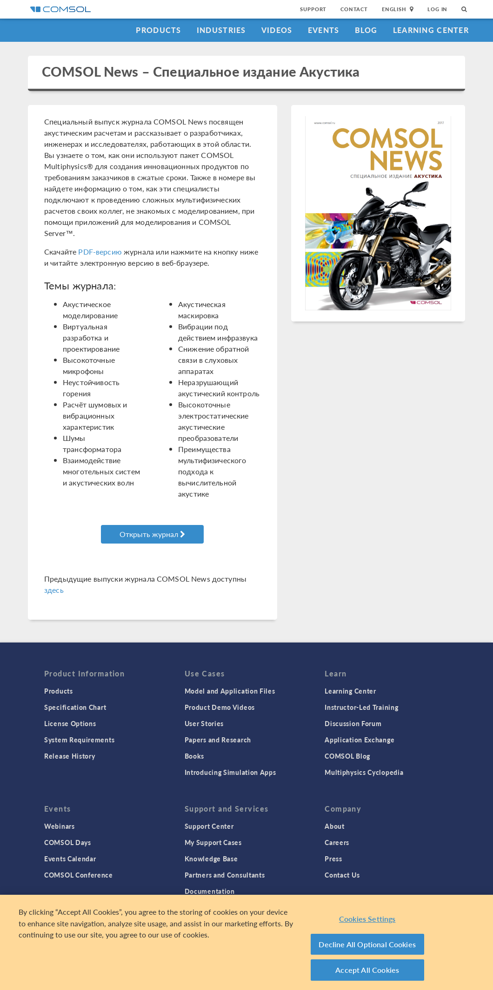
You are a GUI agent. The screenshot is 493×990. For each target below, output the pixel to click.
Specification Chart (75, 707)
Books (195, 756)
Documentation (210, 891)
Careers (337, 842)
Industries (221, 30)
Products (158, 30)
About (335, 826)
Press (333, 858)
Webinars (59, 826)
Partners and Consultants (225, 874)
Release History (69, 756)
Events (324, 30)
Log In (437, 9)
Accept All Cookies (367, 970)
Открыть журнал (152, 534)
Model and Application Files (230, 690)
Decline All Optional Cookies (367, 944)
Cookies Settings (367, 919)
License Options (70, 723)
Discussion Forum (353, 723)
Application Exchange (359, 739)
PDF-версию (100, 251)
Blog (366, 30)
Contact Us (342, 874)
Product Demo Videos (220, 707)
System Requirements (79, 739)
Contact (354, 9)
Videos (277, 30)
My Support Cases (213, 842)
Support (313, 9)
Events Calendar (70, 858)
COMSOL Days (67, 842)
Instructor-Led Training (361, 707)
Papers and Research (218, 739)
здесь (54, 589)
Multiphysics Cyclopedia (364, 772)
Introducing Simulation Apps (230, 772)
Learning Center (431, 30)
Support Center (209, 826)
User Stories (204, 723)
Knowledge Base (211, 858)
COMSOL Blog (347, 756)
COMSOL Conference (78, 874)
